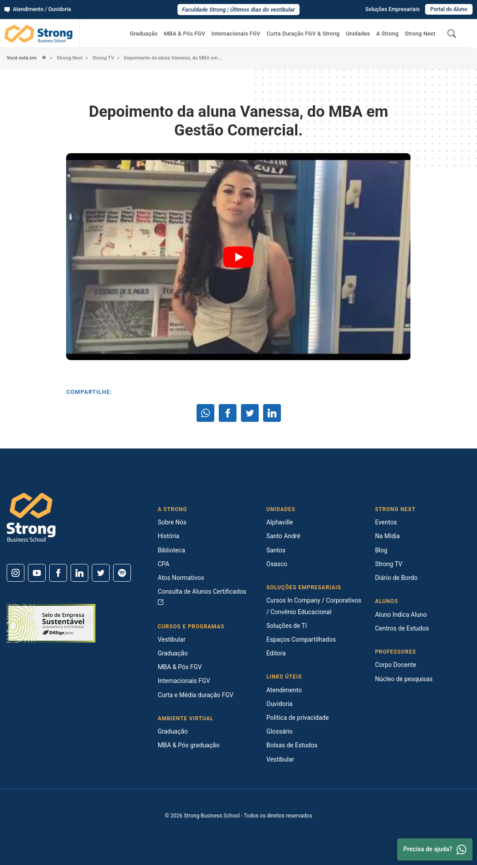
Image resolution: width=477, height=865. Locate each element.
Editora (276, 653)
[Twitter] (101, 573)
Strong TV (102, 58)
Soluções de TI (286, 625)
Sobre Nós (172, 522)
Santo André (283, 536)
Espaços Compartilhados (300, 639)
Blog (381, 550)
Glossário (279, 731)
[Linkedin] (79, 573)
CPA (163, 563)
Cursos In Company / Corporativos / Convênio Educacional (313, 606)
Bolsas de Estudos (291, 745)
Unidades (358, 33)
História (168, 536)
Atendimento (284, 690)
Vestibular (171, 639)
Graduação (144, 33)
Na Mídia (387, 536)
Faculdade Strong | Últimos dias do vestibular (238, 9)
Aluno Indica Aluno (401, 614)
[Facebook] (58, 573)
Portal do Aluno (448, 9)
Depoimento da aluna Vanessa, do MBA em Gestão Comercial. (173, 58)
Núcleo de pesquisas (404, 678)
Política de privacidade (297, 717)
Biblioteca (171, 550)
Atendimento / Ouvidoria (37, 9)
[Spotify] (122, 573)
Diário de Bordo (396, 577)
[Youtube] (37, 573)
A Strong (387, 33)
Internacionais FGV (235, 33)
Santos (275, 550)
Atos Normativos (181, 577)
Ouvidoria (279, 703)
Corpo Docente (395, 664)
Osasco (276, 563)
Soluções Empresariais (392, 9)
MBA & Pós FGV (184, 33)
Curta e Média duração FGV (195, 694)
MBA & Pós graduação (188, 745)
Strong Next (420, 33)
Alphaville (279, 522)
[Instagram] (15, 573)
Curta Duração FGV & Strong (303, 33)
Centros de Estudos (402, 628)
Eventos (386, 522)
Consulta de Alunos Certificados (202, 596)
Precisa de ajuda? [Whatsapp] (434, 849)
